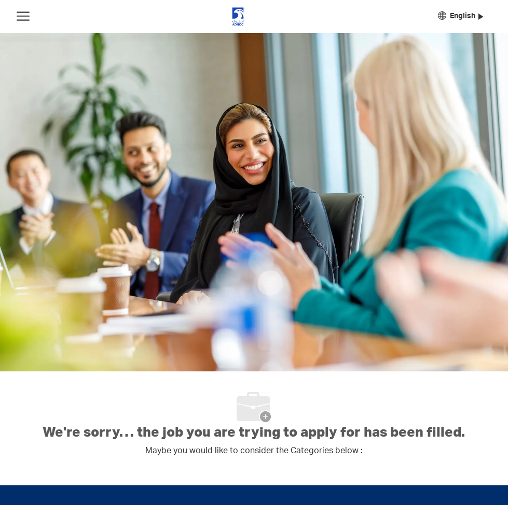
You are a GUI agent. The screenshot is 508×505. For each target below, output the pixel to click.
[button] (460, 16)
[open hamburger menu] (23, 16)
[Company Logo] (237, 16)
